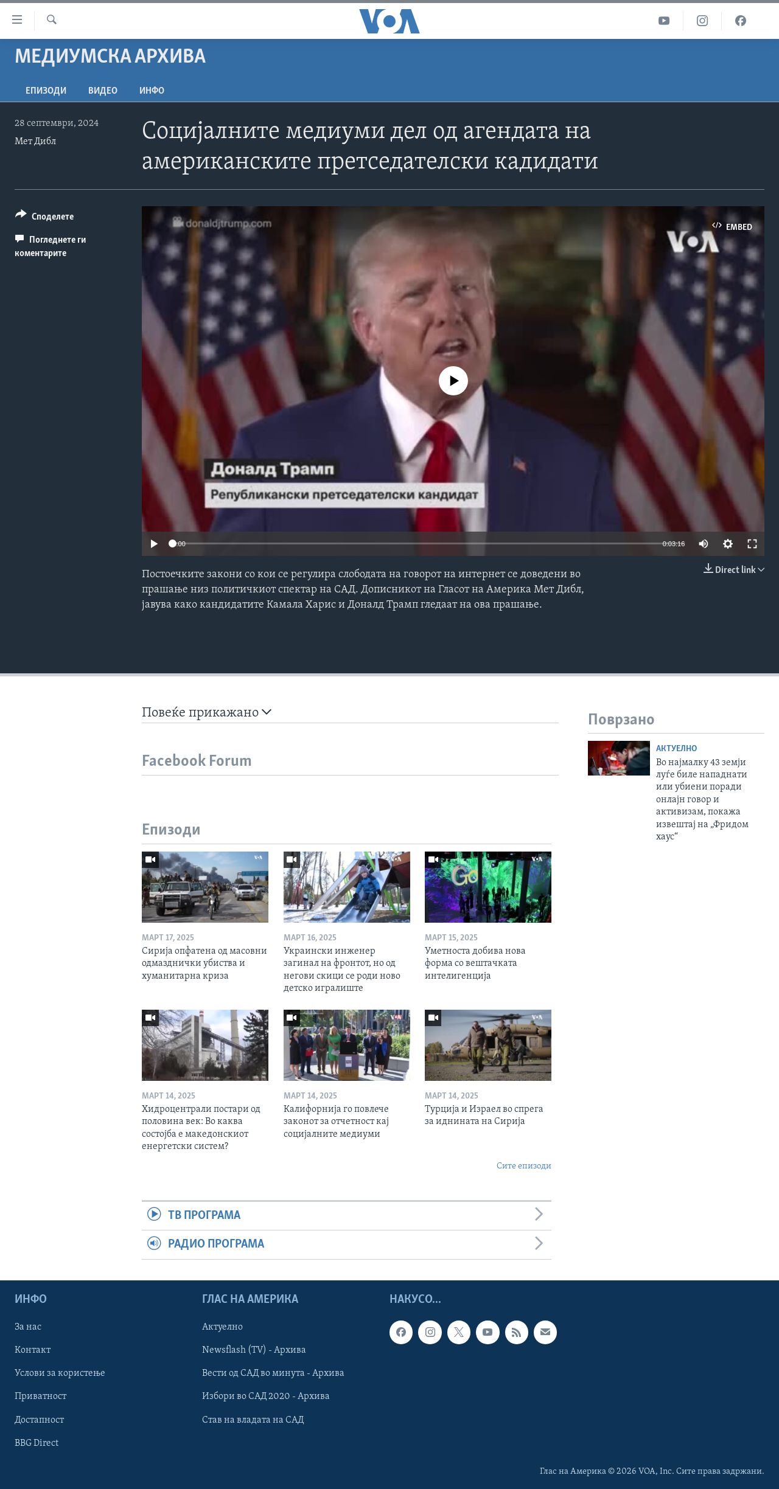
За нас (28, 1327)
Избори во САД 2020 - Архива (266, 1396)
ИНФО (151, 91)
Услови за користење (60, 1373)
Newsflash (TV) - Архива (254, 1350)
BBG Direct (36, 1443)
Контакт (33, 1350)
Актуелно (676, 749)
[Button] (44, 218)
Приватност (40, 1396)
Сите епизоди (524, 1166)
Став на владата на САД (253, 1420)
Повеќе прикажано (206, 712)
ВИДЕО (102, 91)
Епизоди (46, 91)
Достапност (39, 1420)
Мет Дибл (35, 142)
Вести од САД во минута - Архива (273, 1373)
